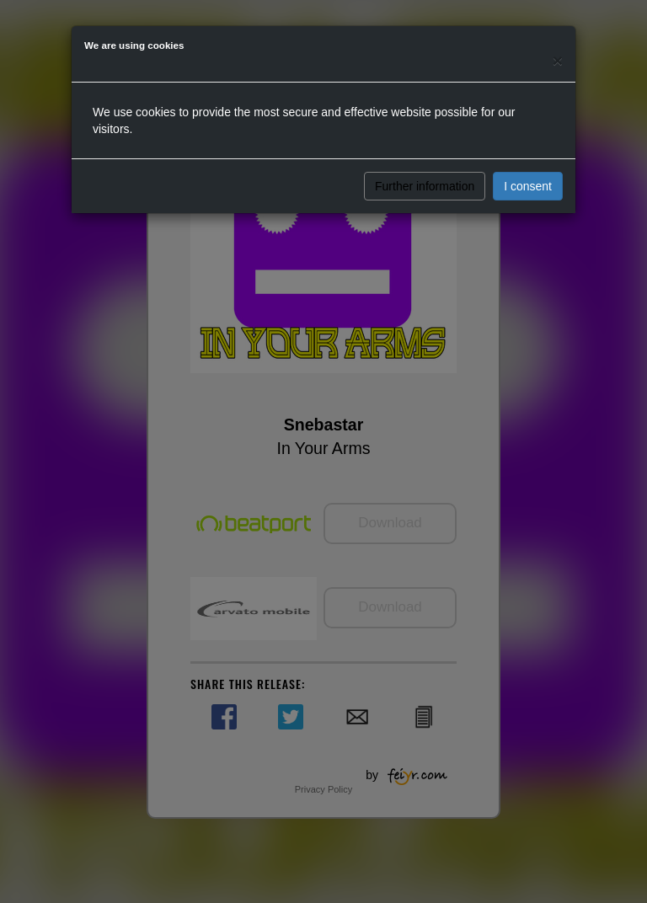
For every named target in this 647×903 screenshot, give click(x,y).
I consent (528, 186)
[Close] (558, 60)
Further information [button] (424, 186)
